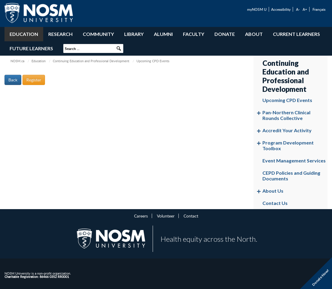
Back (12, 80)
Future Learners (31, 48)
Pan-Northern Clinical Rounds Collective (286, 115)
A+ (305, 9)
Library (134, 34)
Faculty (193, 34)
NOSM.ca (17, 61)
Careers (141, 216)
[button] (118, 48)
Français (319, 9)
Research (60, 34)
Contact (191, 216)
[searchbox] (93, 48)
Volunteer (166, 216)
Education (24, 34)
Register (33, 80)
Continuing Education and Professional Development (91, 61)
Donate (224, 34)
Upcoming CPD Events (287, 100)
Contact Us (275, 203)
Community (98, 34)
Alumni (163, 34)
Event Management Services (294, 160)
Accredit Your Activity (287, 130)
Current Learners (296, 34)
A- (298, 9)
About (254, 34)
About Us (272, 191)
